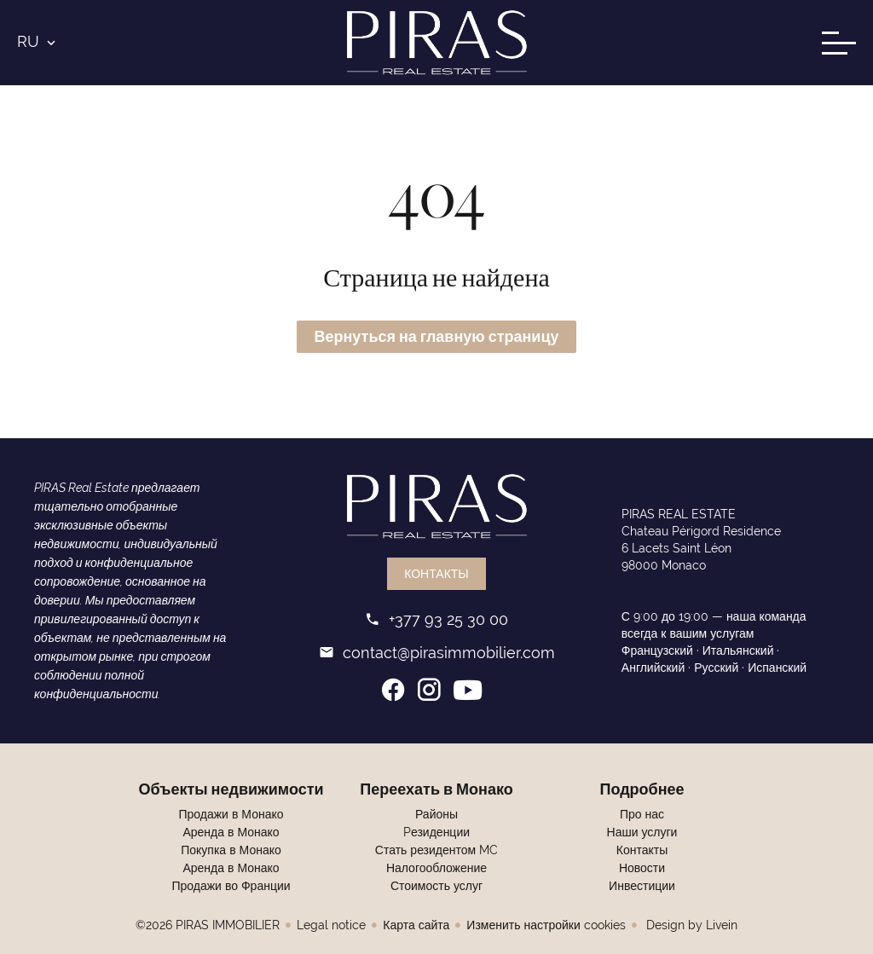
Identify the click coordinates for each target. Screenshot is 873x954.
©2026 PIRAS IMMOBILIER (208, 925)
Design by (690, 925)
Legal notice (331, 925)
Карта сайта (416, 925)
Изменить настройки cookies (545, 925)
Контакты (436, 574)
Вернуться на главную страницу (436, 336)
